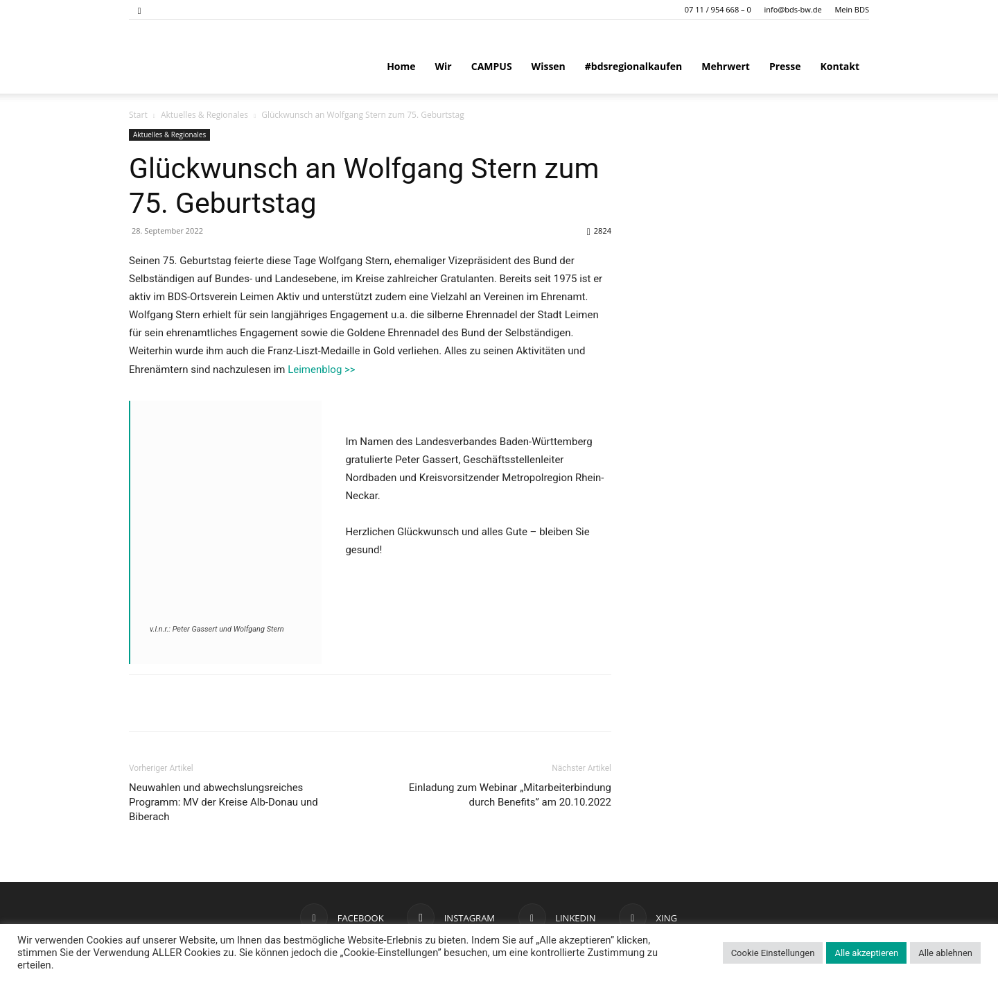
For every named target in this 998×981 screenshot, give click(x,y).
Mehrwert (725, 66)
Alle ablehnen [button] (945, 953)
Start (138, 115)
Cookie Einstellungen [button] (773, 953)
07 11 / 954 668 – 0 (718, 9)
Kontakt (840, 66)
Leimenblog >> (322, 369)
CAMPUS (491, 66)
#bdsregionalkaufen (633, 66)
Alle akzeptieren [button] (866, 953)
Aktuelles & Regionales (204, 115)
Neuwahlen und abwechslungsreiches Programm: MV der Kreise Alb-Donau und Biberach (223, 802)
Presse (785, 66)
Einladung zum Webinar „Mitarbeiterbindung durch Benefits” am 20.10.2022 (510, 794)
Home (401, 66)
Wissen (549, 66)
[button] (139, 9)
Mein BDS (851, 9)
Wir (443, 66)
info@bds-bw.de (793, 9)
